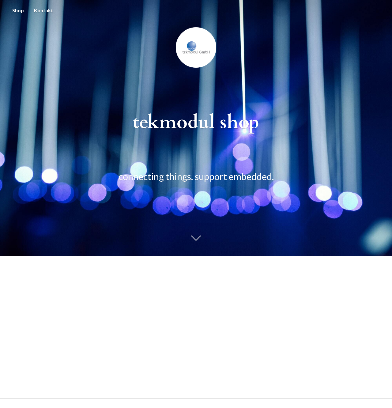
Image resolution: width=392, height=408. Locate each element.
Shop (18, 10)
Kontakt (43, 10)
